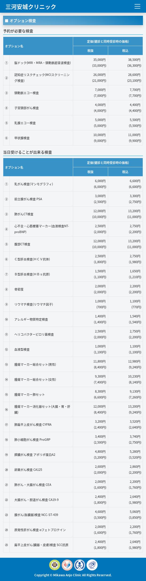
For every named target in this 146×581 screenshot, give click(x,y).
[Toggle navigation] (137, 6)
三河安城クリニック (30, 6)
